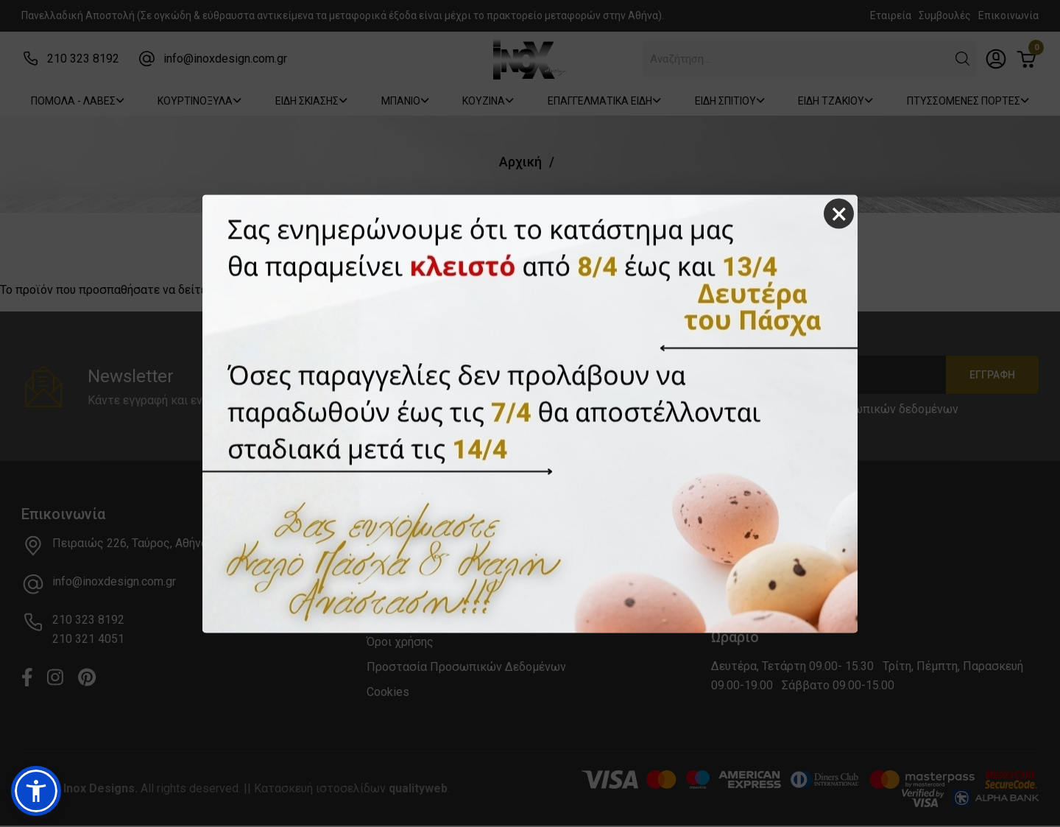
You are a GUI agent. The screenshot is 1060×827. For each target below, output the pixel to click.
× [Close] (839, 213)
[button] (36, 791)
